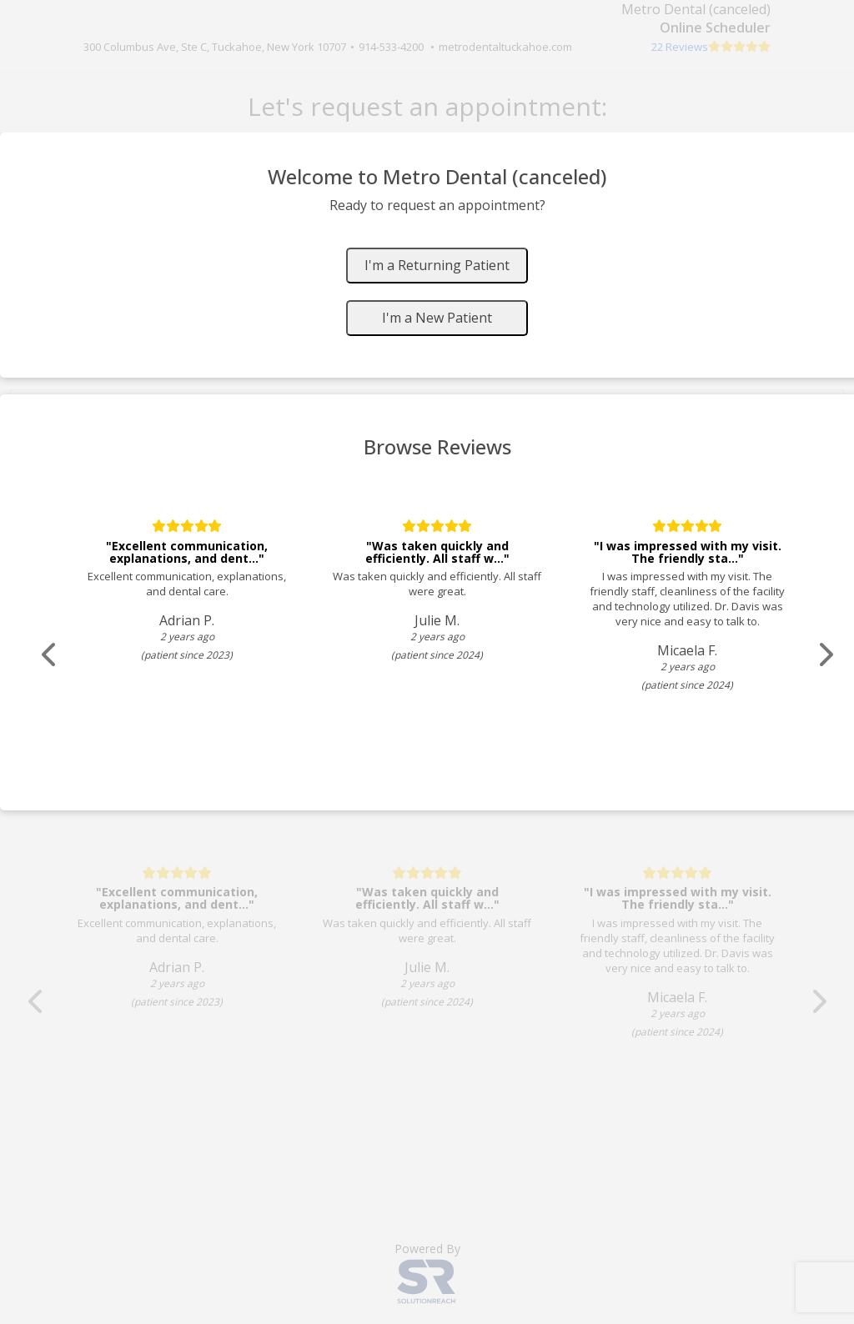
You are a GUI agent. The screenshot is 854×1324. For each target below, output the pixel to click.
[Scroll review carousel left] (50, 655)
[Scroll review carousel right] (825, 655)
